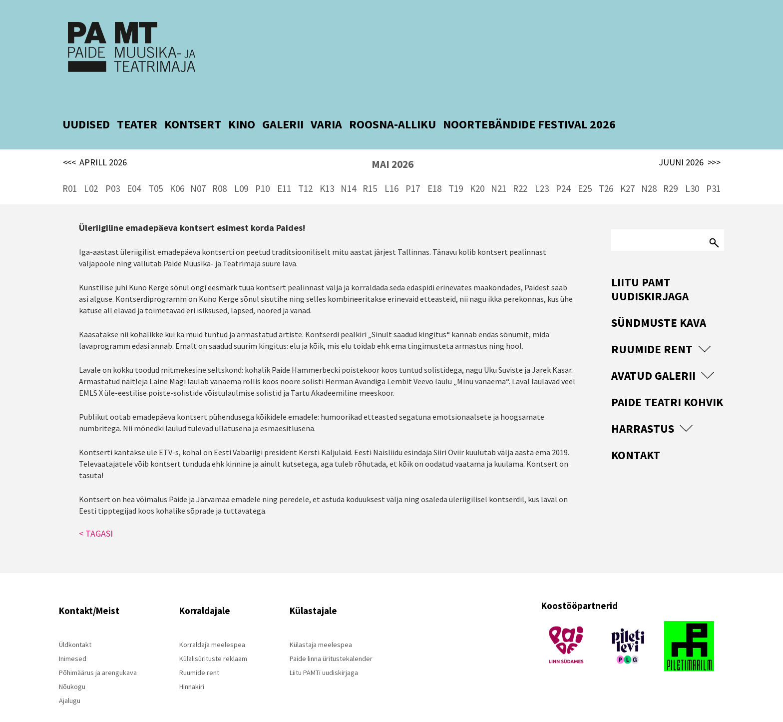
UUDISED (86, 105)
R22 (520, 170)
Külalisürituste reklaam (213, 639)
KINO (241, 105)
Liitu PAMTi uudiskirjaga (324, 653)
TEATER (137, 105)
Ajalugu (69, 681)
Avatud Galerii (653, 357)
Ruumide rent (652, 330)
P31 (713, 170)
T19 (455, 170)
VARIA (326, 105)
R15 (370, 170)
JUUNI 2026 (690, 143)
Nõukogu (72, 667)
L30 (692, 170)
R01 (69, 170)
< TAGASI (96, 514)
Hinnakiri (191, 667)
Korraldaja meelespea (212, 625)
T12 (305, 170)
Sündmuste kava (658, 304)
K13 (327, 170)
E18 (434, 170)
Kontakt (635, 436)
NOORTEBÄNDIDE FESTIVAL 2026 (529, 105)
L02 (91, 170)
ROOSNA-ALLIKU (392, 105)
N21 (498, 170)
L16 (391, 170)
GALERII (283, 105)
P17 (412, 170)
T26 (606, 170)
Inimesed (72, 639)
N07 (198, 170)
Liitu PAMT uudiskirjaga (650, 270)
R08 (219, 170)
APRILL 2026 (95, 143)
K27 (627, 170)
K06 (177, 170)
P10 (262, 170)
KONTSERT (192, 105)
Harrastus (642, 410)
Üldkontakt (75, 625)
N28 (649, 170)
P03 (112, 170)
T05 (155, 170)
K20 (477, 170)
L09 (241, 170)
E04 (134, 170)
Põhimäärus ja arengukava (98, 653)
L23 (542, 170)
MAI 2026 (392, 145)
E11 (284, 170)
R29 (670, 170)
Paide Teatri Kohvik (667, 383)
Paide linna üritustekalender (331, 639)
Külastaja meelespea (321, 625)
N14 (348, 170)
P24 (563, 170)
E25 (585, 170)
